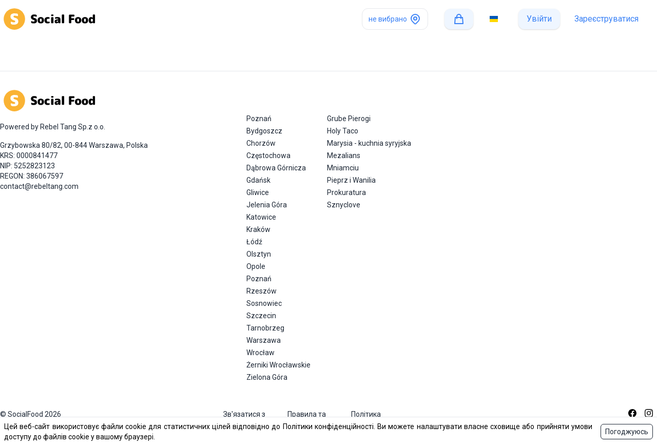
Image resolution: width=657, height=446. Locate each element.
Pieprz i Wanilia (351, 180)
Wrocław (260, 352)
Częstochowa (268, 155)
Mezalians (343, 155)
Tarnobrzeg (265, 328)
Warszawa (263, 340)
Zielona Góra (266, 377)
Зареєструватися (606, 19)
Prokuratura (346, 192)
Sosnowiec (264, 303)
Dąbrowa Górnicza (276, 168)
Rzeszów (261, 291)
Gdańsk (258, 180)
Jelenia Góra (266, 205)
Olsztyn (258, 254)
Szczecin (261, 316)
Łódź (254, 242)
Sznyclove (343, 205)
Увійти (539, 19)
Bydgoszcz (264, 131)
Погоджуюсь (626, 432)
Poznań (259, 118)
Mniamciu (343, 168)
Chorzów (261, 143)
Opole (255, 266)
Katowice (261, 217)
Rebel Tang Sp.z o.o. (72, 127)
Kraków (258, 229)
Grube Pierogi (349, 118)
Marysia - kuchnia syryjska (369, 143)
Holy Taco (342, 131)
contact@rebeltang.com (39, 186)
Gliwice (257, 192)
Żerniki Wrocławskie (278, 365)
